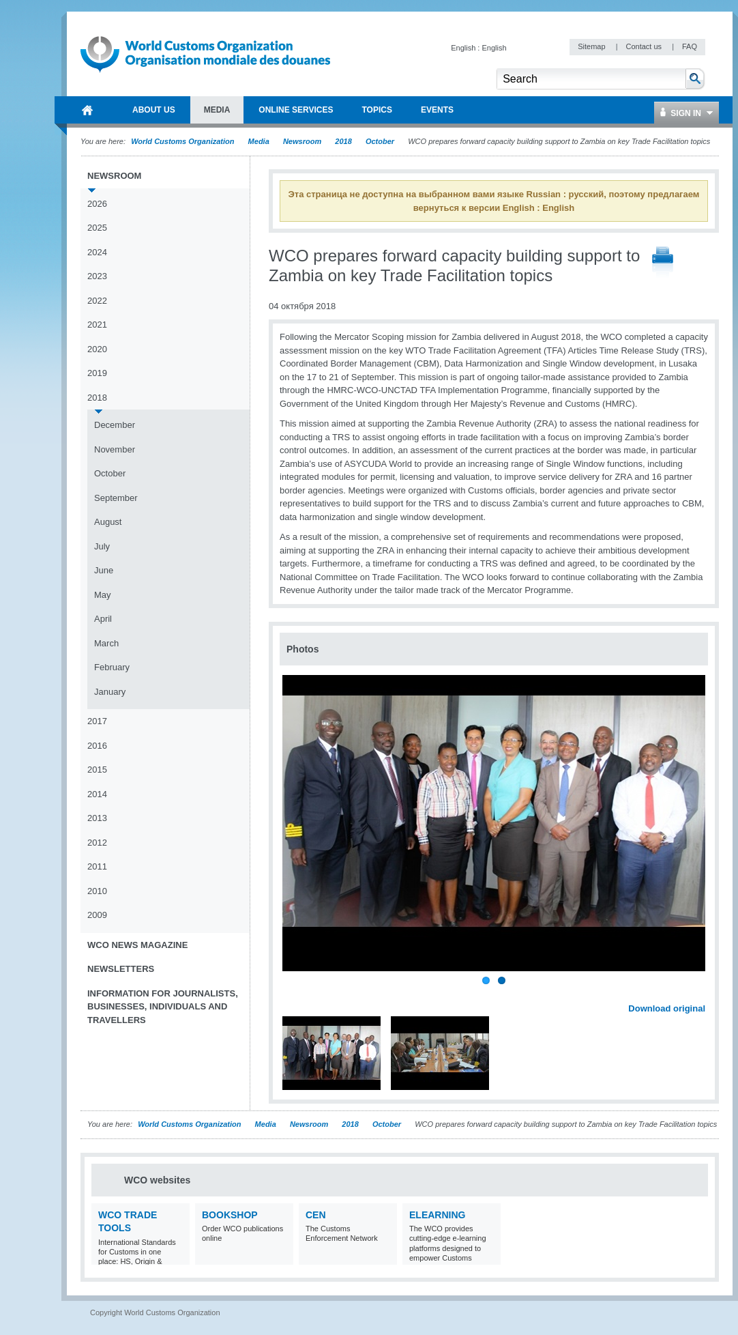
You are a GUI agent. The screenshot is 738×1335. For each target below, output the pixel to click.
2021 (97, 324)
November (114, 449)
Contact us (644, 46)
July (102, 546)
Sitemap (592, 46)
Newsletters (120, 969)
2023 (97, 276)
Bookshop (230, 1214)
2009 (97, 915)
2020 (97, 349)
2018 (343, 141)
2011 (97, 866)
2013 (97, 818)
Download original (666, 1008)
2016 (97, 746)
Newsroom (302, 141)
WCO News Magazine (137, 945)
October (380, 141)
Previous (294, 994)
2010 (97, 891)
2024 (97, 252)
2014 (97, 794)
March (106, 643)
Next (702, 994)
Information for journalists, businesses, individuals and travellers (162, 1006)
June (103, 570)
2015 (97, 769)
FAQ (689, 46)
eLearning (437, 1214)
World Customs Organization (183, 141)
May (102, 595)
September (116, 498)
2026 (97, 204)
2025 (97, 227)
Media (258, 141)
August (107, 522)
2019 (97, 373)
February (112, 667)
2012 (97, 842)
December (114, 425)
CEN (316, 1214)
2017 (97, 721)
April (103, 619)
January (110, 692)
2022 (97, 301)
